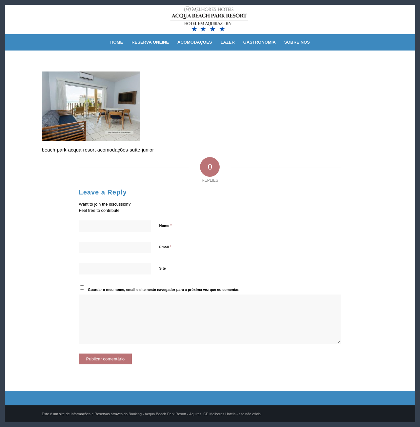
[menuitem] (116, 42)
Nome (165, 225)
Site (162, 268)
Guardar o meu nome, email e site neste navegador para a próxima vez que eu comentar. (163, 290)
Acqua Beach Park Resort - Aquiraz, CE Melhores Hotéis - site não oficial (203, 414)
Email (165, 246)
